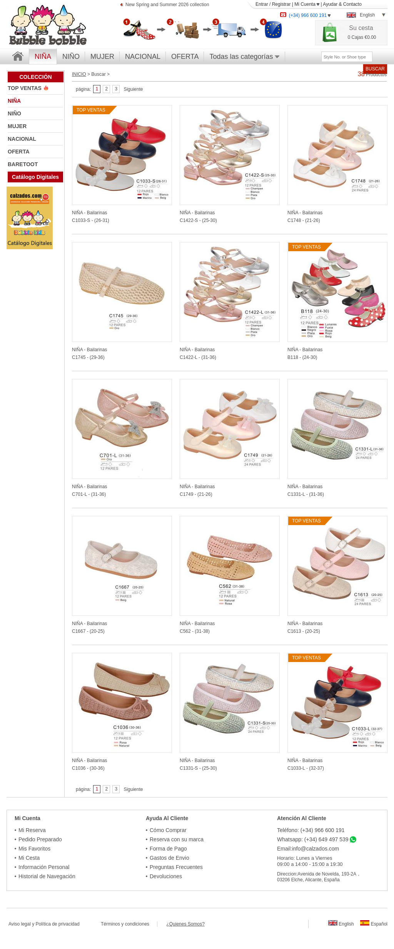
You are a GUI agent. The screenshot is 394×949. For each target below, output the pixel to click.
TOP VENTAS (25, 88)
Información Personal (43, 867)
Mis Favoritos (34, 849)
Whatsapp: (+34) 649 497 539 (313, 839)
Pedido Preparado (40, 839)
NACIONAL (142, 56)
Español (373, 924)
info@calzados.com (315, 849)
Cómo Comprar (168, 830)
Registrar (281, 4)
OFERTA (185, 56)
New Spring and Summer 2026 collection (167, 5)
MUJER (102, 56)
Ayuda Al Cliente (167, 818)
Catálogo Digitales (35, 177)
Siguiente (133, 89)
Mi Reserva (32, 830)
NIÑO (71, 56)
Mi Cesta (29, 858)
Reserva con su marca (177, 839)
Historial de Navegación (46, 876)
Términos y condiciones (129, 924)
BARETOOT (23, 164)
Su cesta (361, 28)
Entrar (261, 4)
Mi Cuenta (306, 4)
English (341, 924)
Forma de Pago (168, 849)
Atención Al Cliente (301, 818)
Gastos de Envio (169, 858)
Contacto (352, 4)
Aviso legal (19, 924)
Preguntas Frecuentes (176, 867)
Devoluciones (166, 876)
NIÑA (14, 101)
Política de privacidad (58, 924)
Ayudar (330, 4)
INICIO (79, 74)
